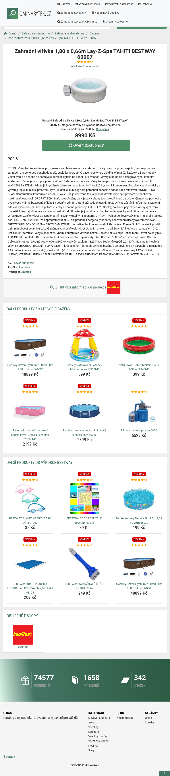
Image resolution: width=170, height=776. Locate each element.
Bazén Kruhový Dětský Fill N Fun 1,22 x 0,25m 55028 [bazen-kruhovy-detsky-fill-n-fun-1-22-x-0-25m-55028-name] (139, 520)
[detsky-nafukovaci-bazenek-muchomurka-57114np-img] (84, 345)
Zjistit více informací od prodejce (85, 287)
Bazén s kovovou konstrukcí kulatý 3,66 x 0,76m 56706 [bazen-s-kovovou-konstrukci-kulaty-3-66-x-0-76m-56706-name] (84, 432)
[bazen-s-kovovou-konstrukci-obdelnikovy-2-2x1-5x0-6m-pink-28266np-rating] (30, 392)
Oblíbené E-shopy (22, 615)
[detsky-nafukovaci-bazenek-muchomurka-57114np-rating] (84, 326)
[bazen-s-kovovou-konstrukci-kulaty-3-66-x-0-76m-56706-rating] (84, 392)
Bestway (24, 267)
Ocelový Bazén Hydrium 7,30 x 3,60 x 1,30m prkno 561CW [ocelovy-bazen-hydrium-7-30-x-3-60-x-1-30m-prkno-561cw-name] (30, 367)
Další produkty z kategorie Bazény (38, 309)
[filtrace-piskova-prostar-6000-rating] (139, 392)
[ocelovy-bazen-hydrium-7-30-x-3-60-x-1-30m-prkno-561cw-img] (30, 345)
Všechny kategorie (115, 21)
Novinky (93, 745)
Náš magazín (125, 717)
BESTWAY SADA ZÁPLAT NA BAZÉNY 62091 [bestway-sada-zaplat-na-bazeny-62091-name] (84, 520)
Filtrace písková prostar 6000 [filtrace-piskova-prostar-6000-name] (139, 430)
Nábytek (64, 4)
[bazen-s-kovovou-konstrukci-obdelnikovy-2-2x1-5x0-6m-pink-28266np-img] (30, 410)
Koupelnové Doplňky (105, 12)
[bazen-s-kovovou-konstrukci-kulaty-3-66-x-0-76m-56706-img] (84, 410)
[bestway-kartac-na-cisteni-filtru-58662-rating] (84, 545)
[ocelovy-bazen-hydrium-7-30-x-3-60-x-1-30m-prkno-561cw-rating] (30, 326)
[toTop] (164, 773)
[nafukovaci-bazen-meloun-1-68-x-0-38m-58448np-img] (139, 345)
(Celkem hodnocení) (85, 66)
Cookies (150, 722)
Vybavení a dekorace (119, 4)
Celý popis (102, 129)
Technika (144, 4)
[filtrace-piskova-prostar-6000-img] (139, 410)
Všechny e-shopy (98, 741)
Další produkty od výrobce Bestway (39, 462)
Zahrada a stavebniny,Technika (77, 21)
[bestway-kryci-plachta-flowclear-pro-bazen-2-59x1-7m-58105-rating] (30, 545)
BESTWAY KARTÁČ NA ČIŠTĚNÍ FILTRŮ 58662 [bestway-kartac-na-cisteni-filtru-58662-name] (84, 586)
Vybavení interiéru (87, 4)
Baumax (26, 271)
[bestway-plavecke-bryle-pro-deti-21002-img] (30, 498)
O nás (148, 717)
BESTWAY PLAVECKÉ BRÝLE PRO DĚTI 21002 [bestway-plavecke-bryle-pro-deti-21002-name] (30, 520)
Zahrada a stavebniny (72, 12)
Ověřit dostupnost (86, 145)
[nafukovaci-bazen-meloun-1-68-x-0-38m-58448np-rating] (139, 326)
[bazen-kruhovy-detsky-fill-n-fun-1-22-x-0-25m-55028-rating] (139, 480)
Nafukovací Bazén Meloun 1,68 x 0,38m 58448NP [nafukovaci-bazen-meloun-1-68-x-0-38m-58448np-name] (139, 367)
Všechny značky (98, 736)
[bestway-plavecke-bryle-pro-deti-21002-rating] (30, 480)
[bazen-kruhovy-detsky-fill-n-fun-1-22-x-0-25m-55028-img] (139, 498)
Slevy (91, 750)
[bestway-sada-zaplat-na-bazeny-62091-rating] (84, 480)
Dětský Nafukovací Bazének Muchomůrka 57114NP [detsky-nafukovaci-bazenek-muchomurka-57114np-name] (84, 367)
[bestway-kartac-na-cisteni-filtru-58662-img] (84, 564)
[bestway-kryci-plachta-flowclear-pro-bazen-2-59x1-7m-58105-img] (30, 564)
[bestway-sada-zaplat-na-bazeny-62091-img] (84, 498)
